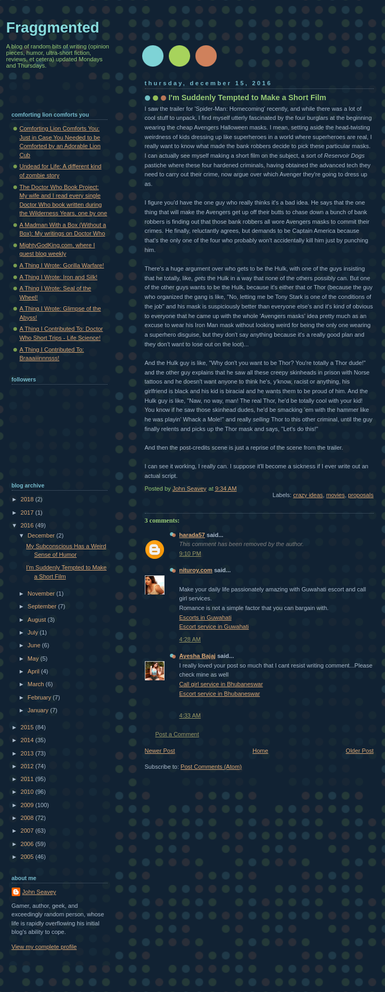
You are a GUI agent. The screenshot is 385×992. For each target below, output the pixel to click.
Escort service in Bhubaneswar (219, 693)
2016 (28, 525)
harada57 (192, 535)
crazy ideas (308, 495)
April (34, 671)
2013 (28, 753)
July (34, 632)
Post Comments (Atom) (211, 766)
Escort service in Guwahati (214, 626)
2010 (28, 791)
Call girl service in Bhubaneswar (221, 684)
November (42, 593)
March (37, 684)
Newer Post (160, 750)
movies (335, 495)
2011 (28, 779)
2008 (28, 818)
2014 (28, 740)
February (40, 697)
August (37, 619)
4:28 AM (190, 639)
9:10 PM (190, 553)
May (34, 658)
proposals (361, 495)
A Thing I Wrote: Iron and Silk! (58, 277)
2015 (28, 727)
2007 (28, 830)
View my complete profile (44, 947)
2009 (28, 805)
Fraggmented (53, 27)
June (35, 645)
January (39, 710)
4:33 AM (190, 715)
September (43, 606)
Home (260, 750)
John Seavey (39, 892)
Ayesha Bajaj (197, 656)
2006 (28, 844)
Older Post (359, 750)
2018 (28, 499)
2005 (28, 856)
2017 (28, 512)
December (42, 535)
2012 (28, 766)
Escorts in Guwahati (205, 617)
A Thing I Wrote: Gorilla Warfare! (62, 265)
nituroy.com (195, 570)
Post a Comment (177, 734)
